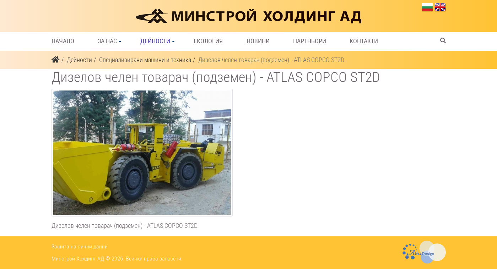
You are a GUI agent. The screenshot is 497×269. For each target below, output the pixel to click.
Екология (208, 41)
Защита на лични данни (80, 246)
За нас (107, 41)
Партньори (309, 41)
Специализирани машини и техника (145, 60)
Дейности (155, 41)
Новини (258, 41)
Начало (63, 41)
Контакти (364, 41)
